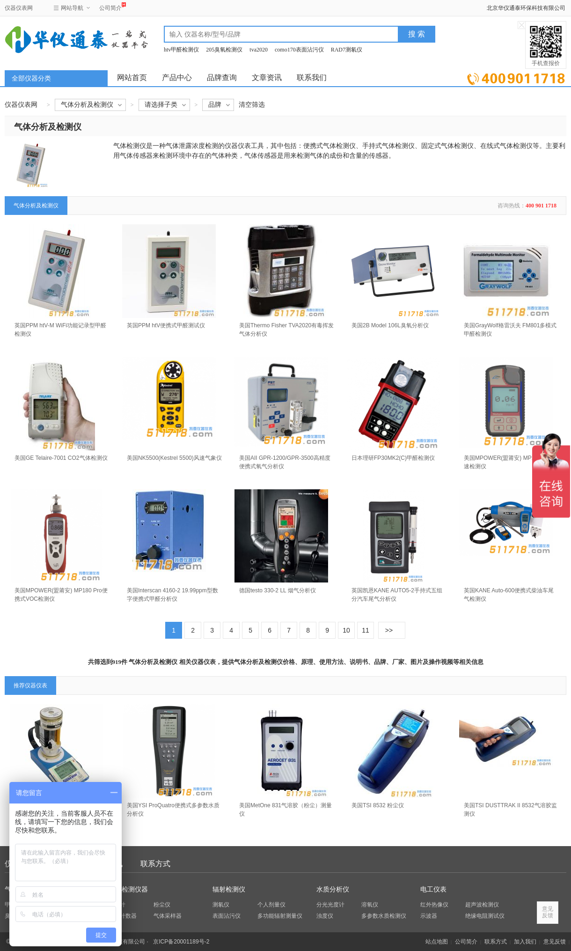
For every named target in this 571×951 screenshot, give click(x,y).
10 (346, 630)
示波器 (428, 916)
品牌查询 (222, 77)
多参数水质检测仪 (383, 916)
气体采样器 (168, 916)
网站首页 (132, 77)
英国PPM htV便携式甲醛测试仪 (166, 325)
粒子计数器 (123, 916)
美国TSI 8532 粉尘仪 (377, 805)
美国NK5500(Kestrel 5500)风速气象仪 (174, 458)
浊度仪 (324, 916)
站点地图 (436, 941)
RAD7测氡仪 (346, 49)
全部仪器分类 (31, 78)
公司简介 (110, 6)
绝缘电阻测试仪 (485, 916)
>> (389, 630)
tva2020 (258, 49)
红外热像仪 (434, 904)
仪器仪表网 (19, 8)
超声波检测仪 (482, 904)
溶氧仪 (369, 904)
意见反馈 (554, 941)
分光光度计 (330, 904)
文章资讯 (267, 77)
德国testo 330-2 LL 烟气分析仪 (277, 590)
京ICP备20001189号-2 (181, 941)
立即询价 (516, 77)
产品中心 (177, 77)
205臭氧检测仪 (224, 49)
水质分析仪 (332, 889)
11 (365, 630)
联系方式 (155, 864)
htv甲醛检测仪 (181, 49)
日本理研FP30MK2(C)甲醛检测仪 (393, 458)
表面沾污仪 (226, 916)
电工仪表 (433, 889)
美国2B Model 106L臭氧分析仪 (390, 325)
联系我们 (312, 77)
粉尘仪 (162, 904)
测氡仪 (220, 904)
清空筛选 (252, 104)
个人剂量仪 (271, 904)
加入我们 (525, 941)
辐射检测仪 (228, 889)
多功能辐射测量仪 (279, 916)
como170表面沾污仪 (299, 49)
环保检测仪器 (128, 889)
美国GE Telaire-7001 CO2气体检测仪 (61, 458)
